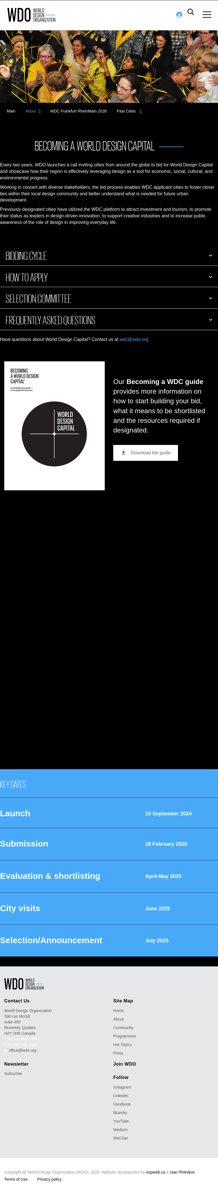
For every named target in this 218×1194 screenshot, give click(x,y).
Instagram (122, 1086)
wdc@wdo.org (134, 338)
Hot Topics (122, 1044)
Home (118, 1010)
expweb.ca (155, 1171)
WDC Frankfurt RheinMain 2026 (79, 111)
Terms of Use (16, 1178)
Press (118, 1052)
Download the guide (146, 451)
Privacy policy (49, 1178)
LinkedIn (120, 1095)
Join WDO (124, 1063)
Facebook (122, 1103)
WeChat (120, 1137)
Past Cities (128, 111)
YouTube (121, 1120)
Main (11, 111)
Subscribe (13, 1072)
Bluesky (120, 1112)
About (32, 111)
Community (123, 1027)
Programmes (124, 1035)
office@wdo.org (22, 1049)
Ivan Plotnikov (182, 1171)
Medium (120, 1129)
